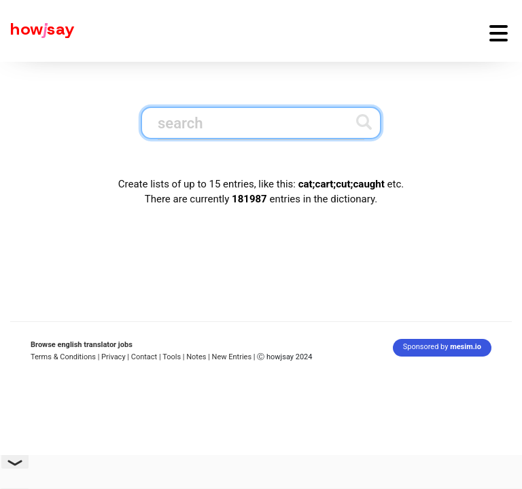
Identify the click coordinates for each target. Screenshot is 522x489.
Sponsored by (442, 346)
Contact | (146, 356)
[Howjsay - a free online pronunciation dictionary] (37, 31)
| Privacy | (113, 356)
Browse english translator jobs (82, 344)
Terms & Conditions (63, 356)
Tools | (173, 356)
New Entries (232, 356)
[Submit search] (364, 121)
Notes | (198, 356)
